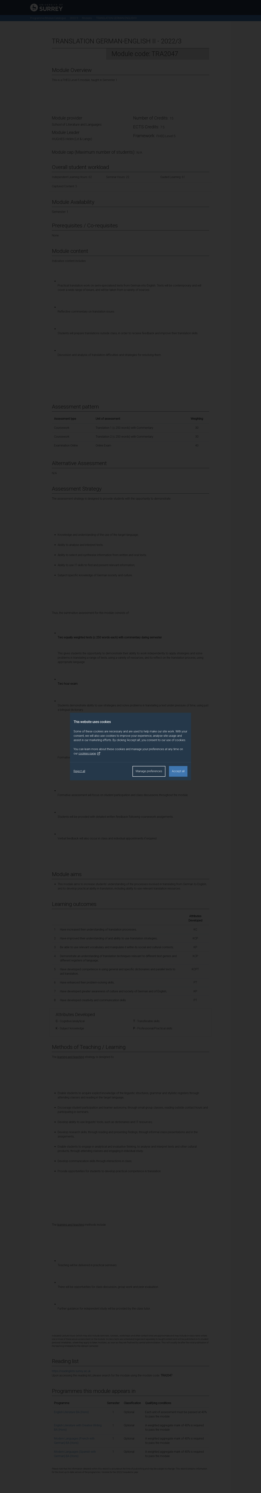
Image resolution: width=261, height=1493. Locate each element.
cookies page (89, 753)
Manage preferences (149, 771)
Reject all (79, 771)
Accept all (178, 771)
